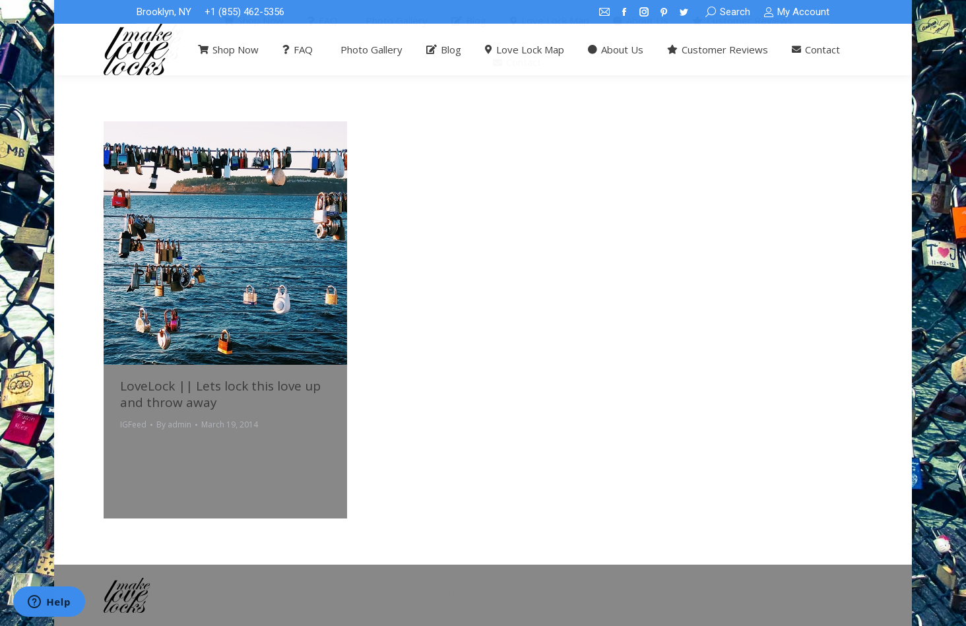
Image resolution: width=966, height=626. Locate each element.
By (173, 424)
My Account (796, 12)
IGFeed (133, 424)
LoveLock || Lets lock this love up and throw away (220, 394)
